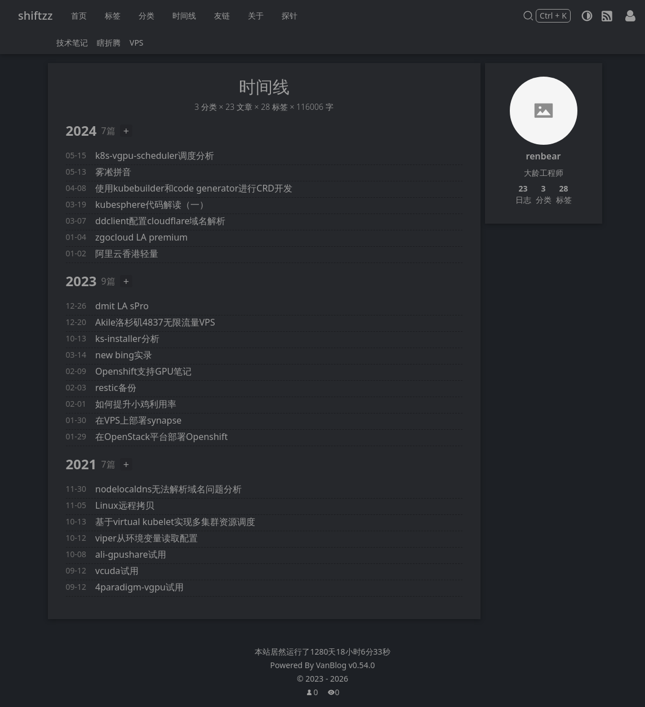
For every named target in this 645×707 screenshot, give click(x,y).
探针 (289, 15)
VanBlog (345, 665)
